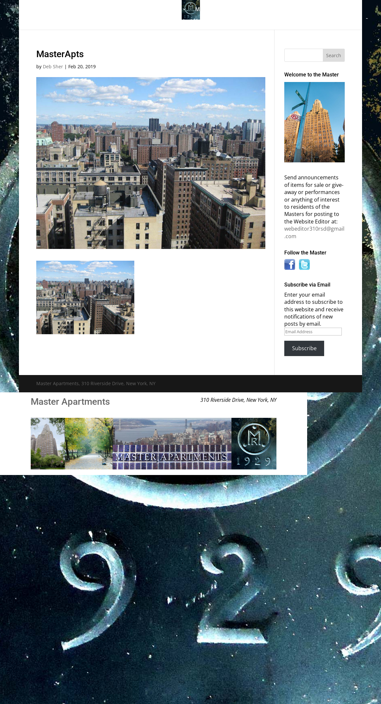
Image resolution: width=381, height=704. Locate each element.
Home (56, 10)
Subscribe (304, 348)
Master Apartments (70, 401)
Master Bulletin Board (222, 10)
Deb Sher (53, 66)
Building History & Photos (148, 10)
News (310, 10)
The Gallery (87, 10)
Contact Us (186, 21)
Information (273, 10)
